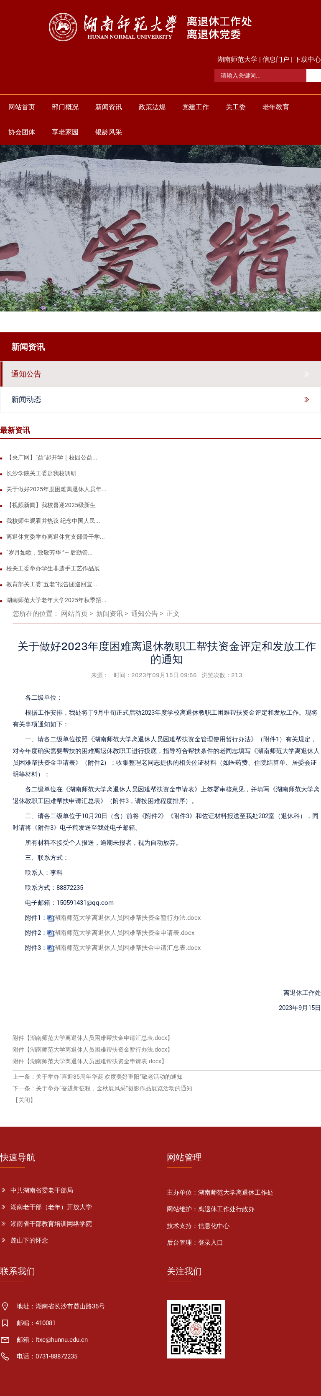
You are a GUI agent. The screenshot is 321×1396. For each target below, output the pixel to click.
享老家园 (65, 132)
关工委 (236, 107)
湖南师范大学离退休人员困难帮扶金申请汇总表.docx (127, 948)
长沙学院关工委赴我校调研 (41, 473)
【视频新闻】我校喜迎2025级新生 (51, 505)
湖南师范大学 (237, 59)
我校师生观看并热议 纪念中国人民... (53, 520)
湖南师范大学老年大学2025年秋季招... (56, 600)
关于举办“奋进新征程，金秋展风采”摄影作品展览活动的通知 (114, 1088)
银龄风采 (108, 132)
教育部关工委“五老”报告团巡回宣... (51, 584)
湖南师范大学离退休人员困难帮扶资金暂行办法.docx (127, 917)
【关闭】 (24, 1100)
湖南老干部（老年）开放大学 (51, 1207)
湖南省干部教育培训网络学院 (51, 1224)
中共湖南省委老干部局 (41, 1190)
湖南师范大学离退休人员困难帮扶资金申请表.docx (124, 933)
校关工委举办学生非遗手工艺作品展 (53, 568)
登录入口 (210, 1242)
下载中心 (307, 59)
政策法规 (152, 107)
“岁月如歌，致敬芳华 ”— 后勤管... (49, 552)
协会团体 (21, 132)
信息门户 (275, 59)
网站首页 (21, 107)
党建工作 (195, 107)
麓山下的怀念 (29, 1240)
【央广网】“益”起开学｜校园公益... (51, 457)
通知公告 (144, 614)
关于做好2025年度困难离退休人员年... (56, 489)
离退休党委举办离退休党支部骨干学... (55, 536)
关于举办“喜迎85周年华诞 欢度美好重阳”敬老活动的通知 (109, 1076)
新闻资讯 (108, 107)
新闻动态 (26, 399)
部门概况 (65, 107)
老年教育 (275, 107)
